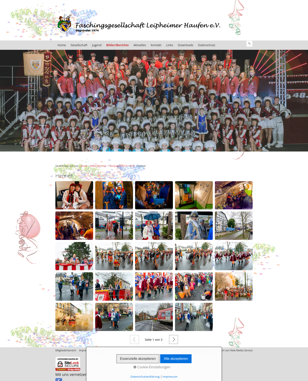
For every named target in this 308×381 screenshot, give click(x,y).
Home (61, 46)
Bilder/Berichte (117, 46)
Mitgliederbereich (65, 351)
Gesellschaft (79, 46)
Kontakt (156, 46)
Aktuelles (139, 46)
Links (169, 46)
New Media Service (241, 351)
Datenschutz (206, 46)
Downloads (185, 46)
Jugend (97, 46)
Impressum (85, 351)
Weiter (173, 340)
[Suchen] (249, 44)
